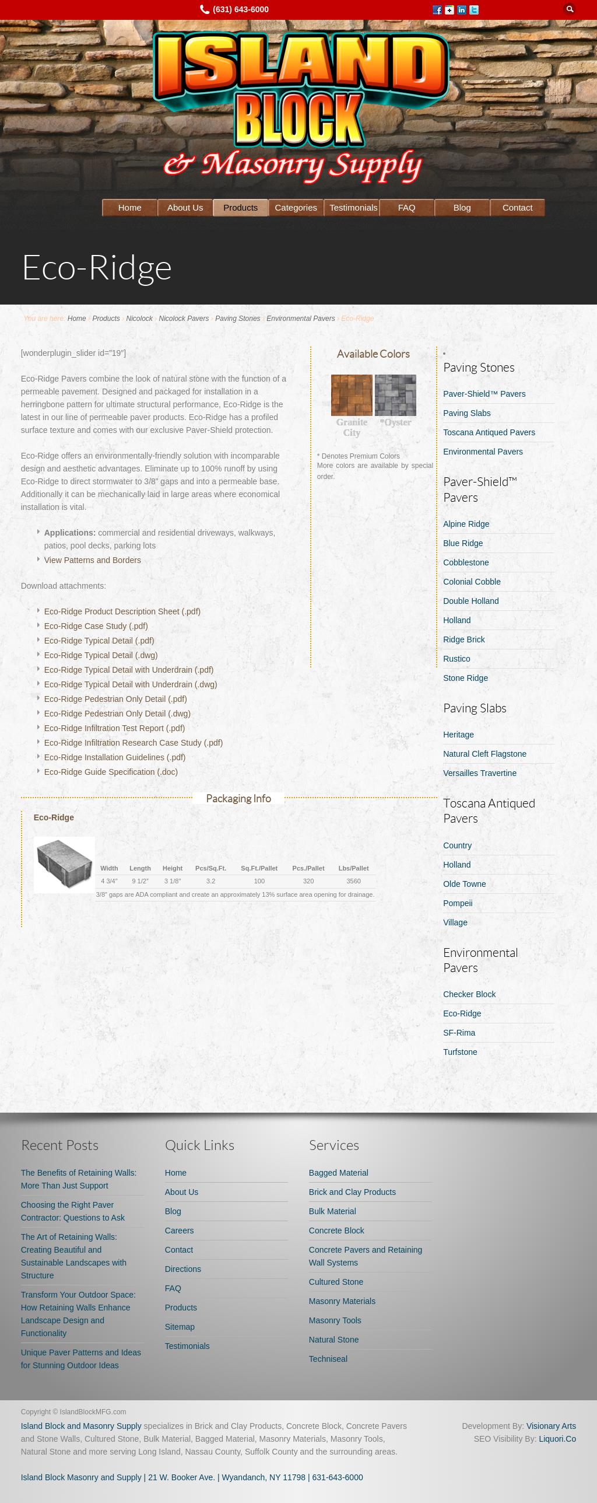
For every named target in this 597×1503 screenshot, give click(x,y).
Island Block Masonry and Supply (81, 1477)
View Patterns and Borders (92, 560)
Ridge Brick (464, 639)
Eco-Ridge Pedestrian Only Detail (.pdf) (115, 699)
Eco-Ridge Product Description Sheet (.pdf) (122, 611)
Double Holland (471, 601)
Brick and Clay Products (352, 1192)
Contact (518, 207)
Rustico (456, 658)
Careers (179, 1230)
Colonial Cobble (472, 581)
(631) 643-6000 (241, 9)
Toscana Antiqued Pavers (489, 432)
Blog (462, 207)
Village (455, 922)
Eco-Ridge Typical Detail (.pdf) (99, 640)
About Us (185, 207)
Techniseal (328, 1359)
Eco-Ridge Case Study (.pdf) (96, 626)
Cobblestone (466, 562)
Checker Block (469, 994)
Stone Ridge (465, 678)
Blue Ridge (463, 543)
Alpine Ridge (466, 524)
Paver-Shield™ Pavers (484, 394)
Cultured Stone (336, 1282)
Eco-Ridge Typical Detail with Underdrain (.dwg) (130, 684)
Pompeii (458, 903)
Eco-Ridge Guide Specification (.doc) (111, 772)
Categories (296, 207)
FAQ (407, 207)
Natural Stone (334, 1339)
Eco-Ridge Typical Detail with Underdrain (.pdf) (129, 669)
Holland (456, 620)
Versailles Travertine (480, 773)
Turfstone (460, 1052)
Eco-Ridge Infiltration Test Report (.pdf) (114, 728)
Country (457, 845)
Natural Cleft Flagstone (484, 754)
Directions (183, 1269)
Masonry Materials (342, 1301)
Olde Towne (464, 884)
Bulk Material (332, 1211)
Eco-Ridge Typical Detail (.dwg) (101, 655)
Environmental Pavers (300, 318)
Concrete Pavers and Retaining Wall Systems (366, 1256)
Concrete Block (336, 1230)
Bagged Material (338, 1172)
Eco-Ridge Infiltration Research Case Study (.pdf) (133, 742)
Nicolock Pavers (184, 318)
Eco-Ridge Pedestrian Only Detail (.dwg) (117, 713)
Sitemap (180, 1326)
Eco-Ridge (462, 1013)
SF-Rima (459, 1032)
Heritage (458, 734)
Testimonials (353, 207)
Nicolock (139, 318)
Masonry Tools (335, 1320)
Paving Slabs (467, 413)
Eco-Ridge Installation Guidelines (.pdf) (115, 757)
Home (130, 207)
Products (240, 207)
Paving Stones (237, 318)
